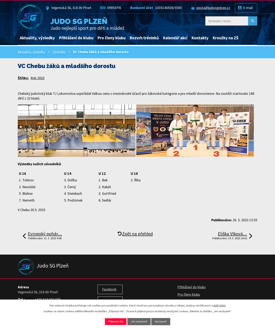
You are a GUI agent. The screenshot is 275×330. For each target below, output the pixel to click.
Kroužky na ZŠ (225, 38)
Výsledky (59, 51)
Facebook (109, 289)
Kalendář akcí (175, 38)
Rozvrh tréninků (144, 38)
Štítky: (23, 78)
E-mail (248, 7)
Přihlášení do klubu (76, 38)
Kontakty (200, 38)
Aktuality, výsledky (37, 38)
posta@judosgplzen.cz (213, 7)
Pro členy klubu (111, 38)
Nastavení (161, 321)
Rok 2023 (38, 78)
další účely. (219, 305)
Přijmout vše (115, 321)
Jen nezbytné (139, 321)
